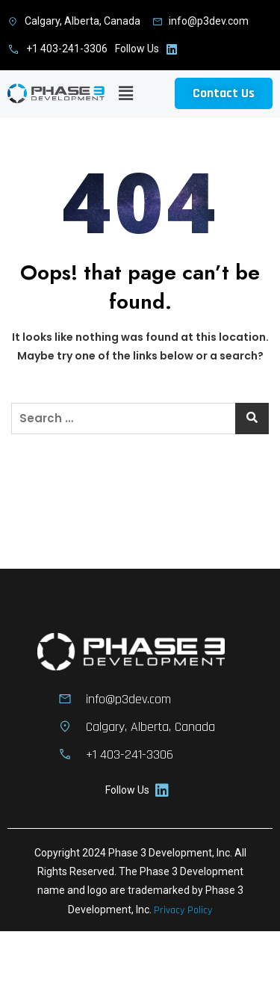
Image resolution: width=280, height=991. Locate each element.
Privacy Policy (183, 910)
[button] (126, 93)
